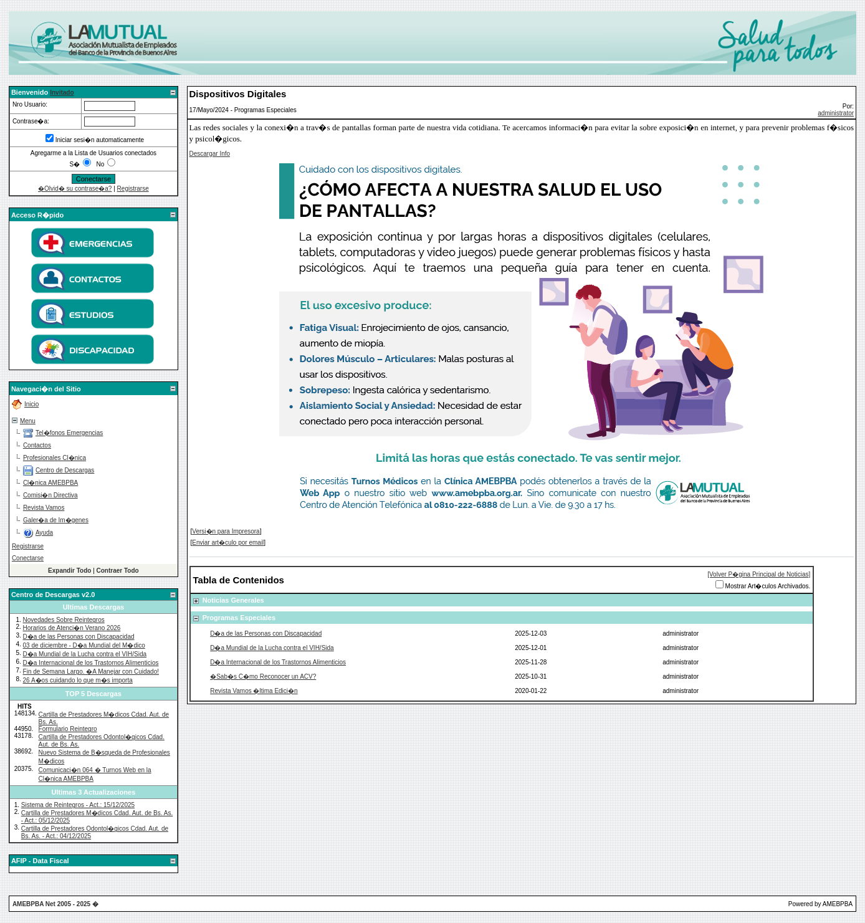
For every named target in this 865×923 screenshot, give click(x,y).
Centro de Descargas (65, 470)
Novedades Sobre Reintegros (64, 619)
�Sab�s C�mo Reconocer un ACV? (263, 676)
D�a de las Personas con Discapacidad (79, 636)
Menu (28, 421)
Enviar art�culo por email (228, 542)
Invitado (62, 92)
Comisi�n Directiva (50, 495)
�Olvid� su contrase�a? (75, 188)
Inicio (31, 404)
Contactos (37, 445)
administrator (836, 113)
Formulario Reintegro (68, 728)
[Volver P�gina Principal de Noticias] (758, 574)
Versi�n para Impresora (225, 531)
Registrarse (133, 188)
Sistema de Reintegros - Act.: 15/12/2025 (78, 804)
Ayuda (44, 532)
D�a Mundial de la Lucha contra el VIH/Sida (84, 654)
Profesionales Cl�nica (54, 457)
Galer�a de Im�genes (55, 520)
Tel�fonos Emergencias (69, 432)
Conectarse (28, 558)
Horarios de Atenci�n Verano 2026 (72, 627)
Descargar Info (210, 153)
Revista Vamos (44, 507)
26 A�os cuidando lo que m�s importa (78, 680)
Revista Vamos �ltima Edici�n (253, 690)
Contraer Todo (118, 570)
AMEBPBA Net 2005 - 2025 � (55, 904)
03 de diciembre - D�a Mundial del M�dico (84, 645)
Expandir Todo (69, 570)
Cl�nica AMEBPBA (50, 482)
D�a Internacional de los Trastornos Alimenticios (91, 662)
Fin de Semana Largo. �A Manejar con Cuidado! (91, 671)
